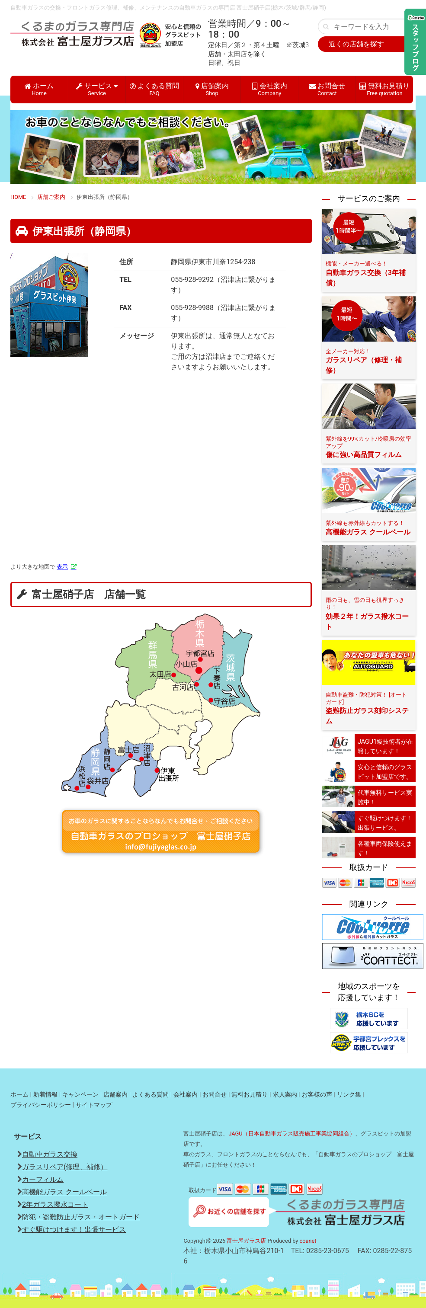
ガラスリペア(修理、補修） (64, 1167)
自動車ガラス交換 (49, 1154)
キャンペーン (80, 1094)
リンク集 (349, 1094)
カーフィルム (43, 1179)
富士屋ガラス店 (246, 1241)
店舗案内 (211, 89)
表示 (62, 566)
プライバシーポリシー (40, 1105)
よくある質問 (154, 89)
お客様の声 (317, 1094)
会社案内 (269, 89)
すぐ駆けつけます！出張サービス (74, 1229)
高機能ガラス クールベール (64, 1192)
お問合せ (327, 89)
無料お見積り (384, 89)
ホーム (39, 89)
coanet (308, 1241)
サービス (96, 89)
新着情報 (45, 1094)
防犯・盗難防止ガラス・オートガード (81, 1217)
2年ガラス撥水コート (55, 1204)
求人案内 (285, 1094)
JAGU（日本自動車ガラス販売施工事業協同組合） (291, 1133)
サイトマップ (94, 1105)
